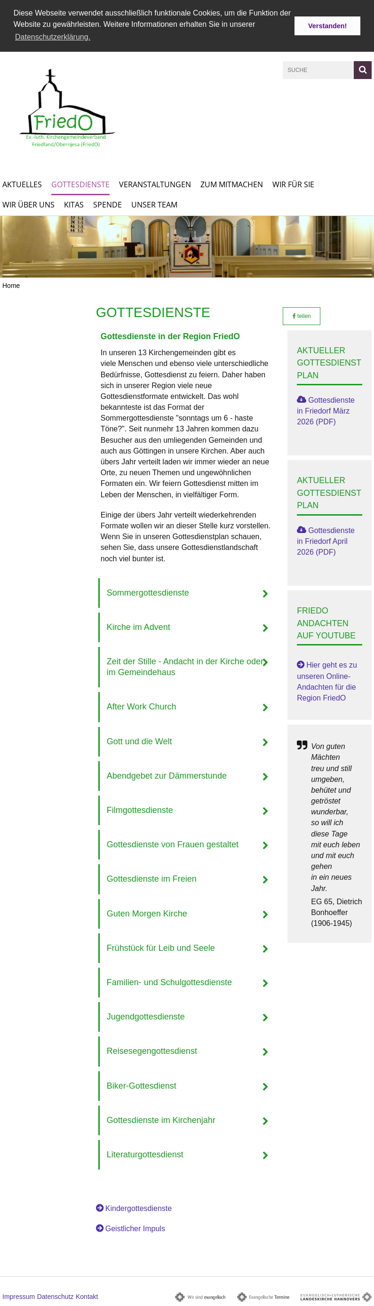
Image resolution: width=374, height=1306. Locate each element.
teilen (302, 315)
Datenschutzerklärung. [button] (52, 37)
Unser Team (154, 204)
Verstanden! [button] (327, 26)
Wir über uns (28, 204)
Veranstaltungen (155, 183)
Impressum (18, 1296)
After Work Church (141, 706)
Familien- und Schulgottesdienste (169, 981)
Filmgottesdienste (140, 809)
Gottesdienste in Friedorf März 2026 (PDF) (326, 410)
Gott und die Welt (139, 740)
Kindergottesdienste (138, 1208)
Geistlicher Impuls (135, 1228)
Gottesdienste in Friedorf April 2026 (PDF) (326, 540)
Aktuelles (22, 183)
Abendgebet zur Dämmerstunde (167, 775)
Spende (107, 204)
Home (11, 284)
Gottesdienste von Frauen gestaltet (173, 844)
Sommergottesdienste (148, 592)
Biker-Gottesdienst (141, 1085)
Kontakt (87, 1296)
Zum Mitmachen (231, 183)
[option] (187, 246)
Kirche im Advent (138, 626)
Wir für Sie (293, 183)
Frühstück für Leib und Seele (161, 947)
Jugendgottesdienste (146, 1016)
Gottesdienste (80, 183)
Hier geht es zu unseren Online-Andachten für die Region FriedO (327, 681)
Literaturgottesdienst (145, 1153)
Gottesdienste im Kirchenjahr (161, 1119)
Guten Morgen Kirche (147, 912)
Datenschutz (55, 1296)
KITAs (74, 204)
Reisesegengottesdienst (152, 1050)
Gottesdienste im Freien (152, 878)
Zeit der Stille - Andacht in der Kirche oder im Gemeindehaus (185, 666)
